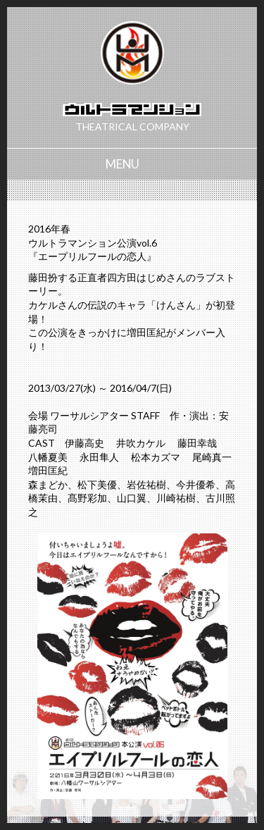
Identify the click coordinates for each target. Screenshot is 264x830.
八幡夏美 (48, 457)
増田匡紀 (48, 470)
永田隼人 (99, 457)
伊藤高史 (84, 443)
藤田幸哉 (197, 443)
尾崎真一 (212, 457)
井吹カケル (140, 443)
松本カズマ (155, 457)
